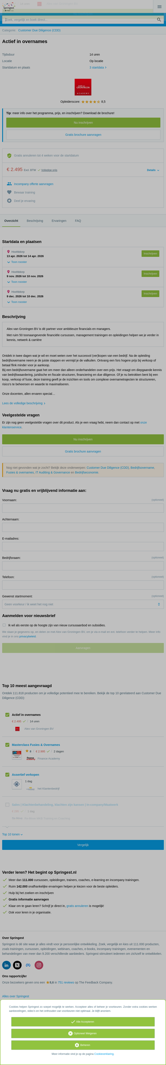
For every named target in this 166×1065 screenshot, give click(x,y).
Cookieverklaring (103, 1053)
